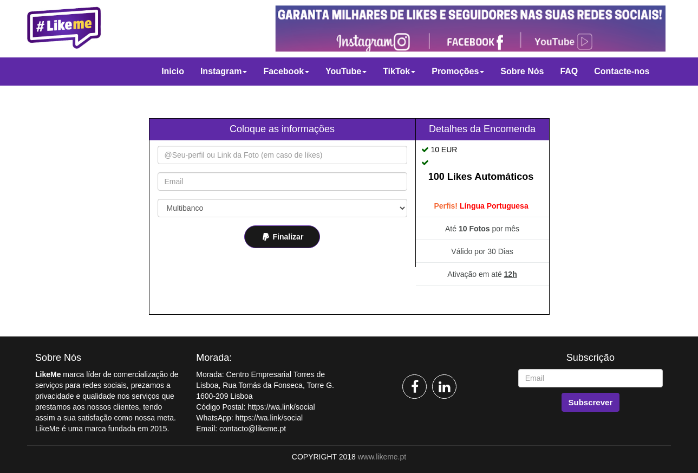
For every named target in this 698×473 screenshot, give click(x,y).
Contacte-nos (621, 71)
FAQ (569, 71)
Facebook (286, 71)
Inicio (172, 71)
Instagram (223, 71)
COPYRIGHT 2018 (324, 456)
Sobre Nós (522, 71)
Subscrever (591, 402)
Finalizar (282, 236)
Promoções (458, 71)
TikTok (399, 71)
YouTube (346, 71)
